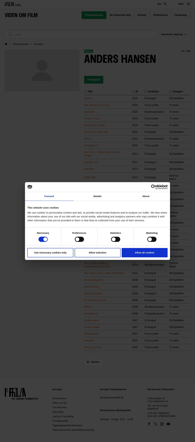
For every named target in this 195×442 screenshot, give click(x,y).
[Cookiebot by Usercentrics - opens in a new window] (153, 187)
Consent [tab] (49, 196)
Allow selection (97, 252)
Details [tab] (97, 196)
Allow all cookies (144, 252)
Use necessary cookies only (50, 252)
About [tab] (145, 196)
